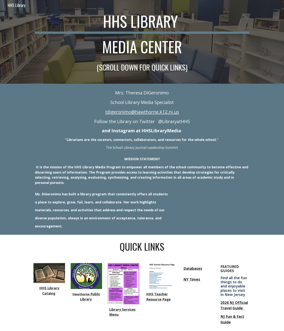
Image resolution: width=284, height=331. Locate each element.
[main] (141, 42)
